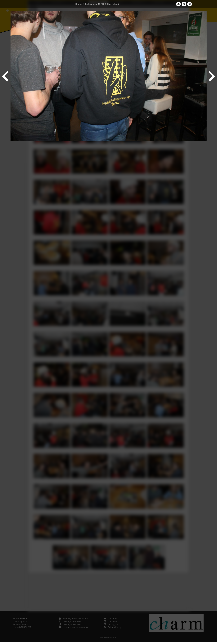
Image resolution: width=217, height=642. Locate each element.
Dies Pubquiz (113, 4)
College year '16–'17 (94, 4)
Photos (78, 4)
